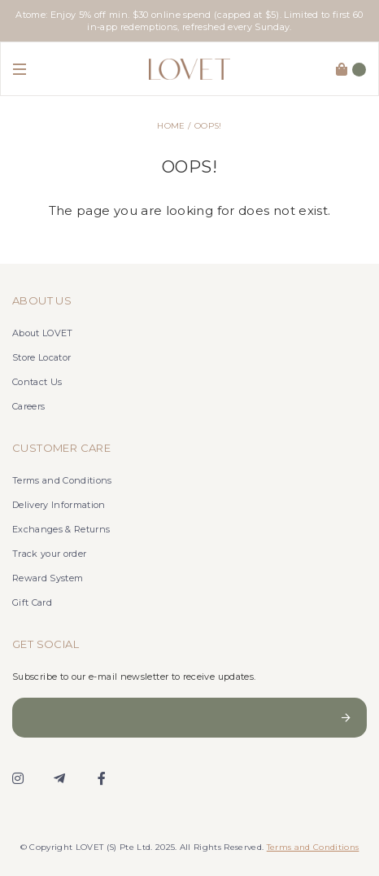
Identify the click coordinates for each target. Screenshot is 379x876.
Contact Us (37, 382)
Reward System (47, 578)
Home (171, 125)
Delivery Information (59, 504)
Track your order (49, 553)
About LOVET (42, 333)
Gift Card (32, 602)
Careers (28, 406)
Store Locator (41, 357)
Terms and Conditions (62, 480)
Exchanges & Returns (61, 529)
